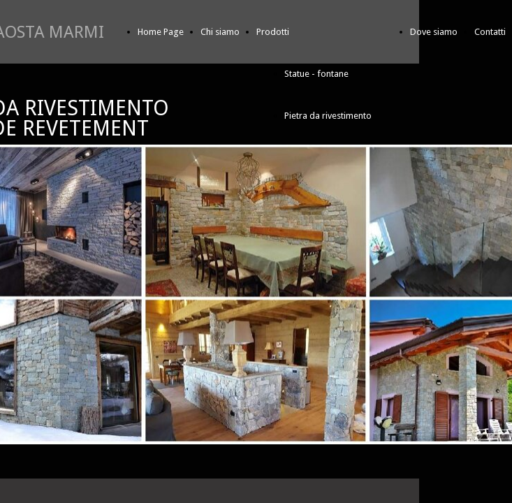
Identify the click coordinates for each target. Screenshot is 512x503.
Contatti (490, 32)
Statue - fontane (316, 73)
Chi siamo (220, 32)
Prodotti (272, 32)
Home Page (161, 32)
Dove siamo (434, 32)
